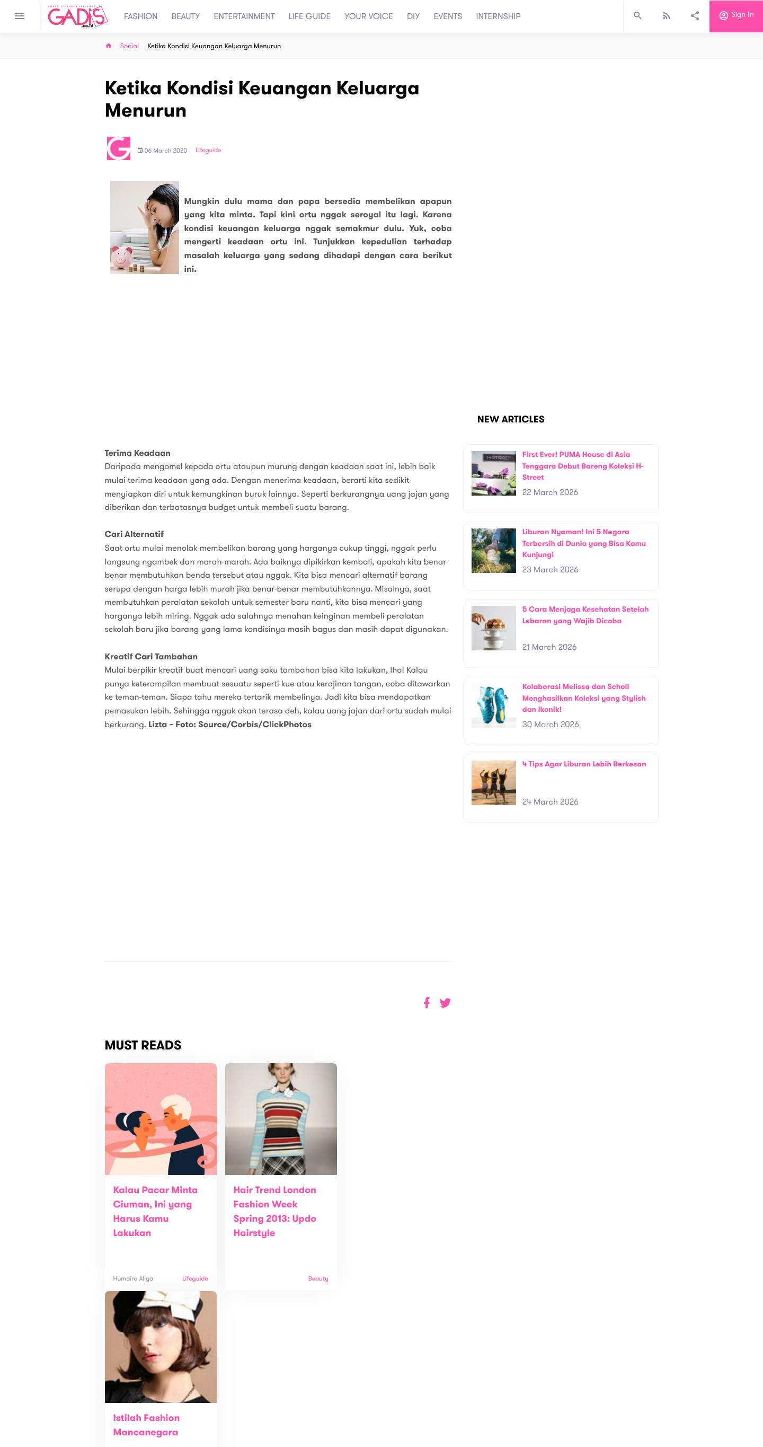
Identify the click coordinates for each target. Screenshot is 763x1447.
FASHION (141, 16)
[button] (445, 1003)
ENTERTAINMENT (244, 16)
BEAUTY (186, 16)
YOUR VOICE (368, 16)
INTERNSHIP (498, 16)
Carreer (241, 1415)
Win (422, 1398)
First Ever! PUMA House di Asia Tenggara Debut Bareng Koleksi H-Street (583, 465)
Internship (244, 1426)
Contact (242, 1404)
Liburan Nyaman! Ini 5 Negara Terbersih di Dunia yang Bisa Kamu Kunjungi (584, 543)
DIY (413, 16)
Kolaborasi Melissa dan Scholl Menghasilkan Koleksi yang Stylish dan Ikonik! (584, 698)
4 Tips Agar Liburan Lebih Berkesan (584, 764)
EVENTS (448, 16)
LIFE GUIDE (310, 16)
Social (129, 46)
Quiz (404, 1398)
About (238, 1393)
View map (92, 1437)
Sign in (736, 16)
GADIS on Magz (493, 1398)
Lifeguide (208, 150)
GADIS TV (448, 1398)
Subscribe (641, 1360)
